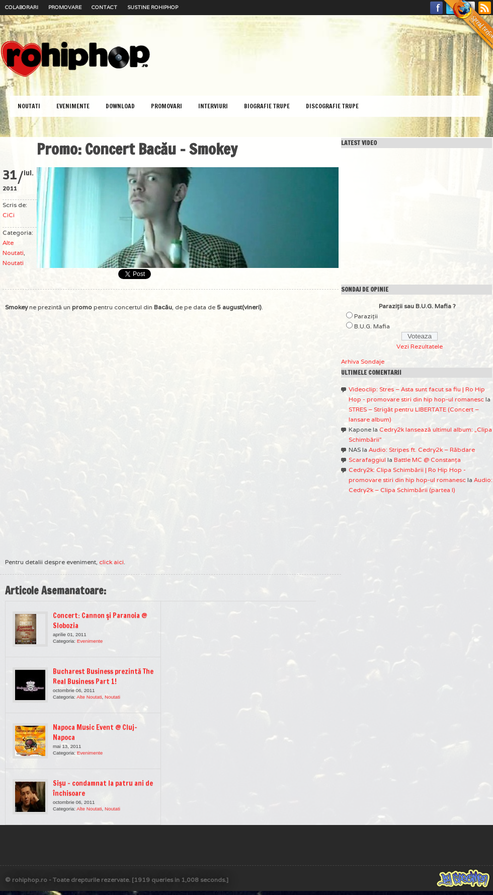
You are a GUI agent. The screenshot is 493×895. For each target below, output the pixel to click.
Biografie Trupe (267, 106)
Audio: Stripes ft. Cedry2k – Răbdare (422, 449)
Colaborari (21, 7)
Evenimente (73, 106)
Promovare (64, 7)
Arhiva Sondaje (362, 361)
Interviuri (213, 106)
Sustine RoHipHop (152, 7)
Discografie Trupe (332, 106)
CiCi (9, 215)
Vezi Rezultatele (419, 346)
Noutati (29, 106)
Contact (104, 7)
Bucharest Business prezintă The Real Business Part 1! (103, 676)
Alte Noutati (89, 697)
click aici (111, 562)
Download (120, 106)
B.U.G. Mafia (372, 326)
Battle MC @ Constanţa (427, 459)
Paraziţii (366, 316)
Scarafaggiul (367, 459)
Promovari (166, 106)
